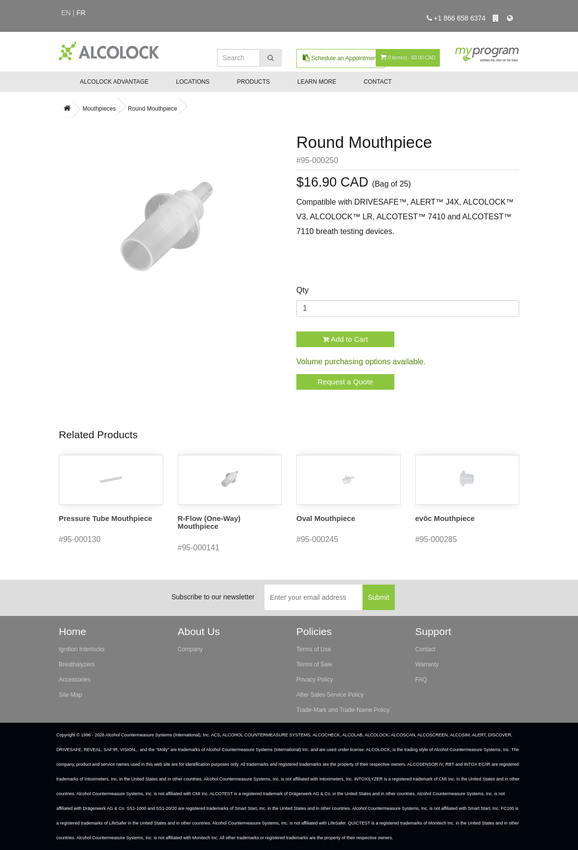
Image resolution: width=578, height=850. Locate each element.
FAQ (421, 679)
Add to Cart (345, 339)
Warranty (427, 664)
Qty (302, 290)
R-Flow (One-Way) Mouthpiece (209, 522)
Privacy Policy (314, 679)
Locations (192, 81)
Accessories (75, 679)
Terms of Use (313, 649)
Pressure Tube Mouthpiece (105, 518)
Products (253, 81)
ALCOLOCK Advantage (114, 81)
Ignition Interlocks (81, 649)
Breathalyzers (77, 664)
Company (190, 649)
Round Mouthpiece (152, 108)
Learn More (316, 81)
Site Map (70, 694)
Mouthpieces (99, 108)
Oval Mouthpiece (325, 518)
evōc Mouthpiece (445, 518)
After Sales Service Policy (329, 694)
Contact (377, 81)
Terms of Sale (314, 664)
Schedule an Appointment (340, 58)
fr (81, 13)
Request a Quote (345, 382)
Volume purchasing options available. (361, 361)
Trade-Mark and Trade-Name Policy (342, 710)
